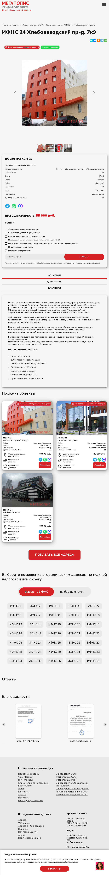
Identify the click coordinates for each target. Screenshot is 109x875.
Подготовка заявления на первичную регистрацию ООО (34, 240)
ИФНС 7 (35, 616)
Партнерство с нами (29, 841)
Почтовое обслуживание (19, 251)
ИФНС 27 (93, 645)
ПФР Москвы (25, 783)
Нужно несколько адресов (20, 247)
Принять (54, 868)
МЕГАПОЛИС (15, 3)
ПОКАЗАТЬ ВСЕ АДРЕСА (54, 555)
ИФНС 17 (93, 626)
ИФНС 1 (16, 607)
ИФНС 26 (74, 645)
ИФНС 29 (35, 655)
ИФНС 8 (54, 616)
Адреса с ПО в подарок (31, 829)
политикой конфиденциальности (88, 263)
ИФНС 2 (35, 607)
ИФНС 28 (15, 655)
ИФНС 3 (54, 607)
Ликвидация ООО (66, 777)
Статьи (22, 797)
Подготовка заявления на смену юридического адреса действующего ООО (43, 243)
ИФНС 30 (54, 655)
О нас (21, 791)
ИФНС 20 (54, 636)
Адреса (22, 823)
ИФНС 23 (15, 645)
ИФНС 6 (16, 616)
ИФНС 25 (54, 645)
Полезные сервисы (28, 777)
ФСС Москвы (25, 780)
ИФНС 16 (74, 626)
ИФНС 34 (15, 664)
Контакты (23, 794)
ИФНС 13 (15, 626)
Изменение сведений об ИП (72, 797)
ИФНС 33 (93, 655)
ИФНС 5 (93, 607)
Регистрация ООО (66, 780)
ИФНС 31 (74, 655)
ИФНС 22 (93, 636)
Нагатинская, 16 (27, 511)
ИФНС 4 (74, 607)
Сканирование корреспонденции (23, 229)
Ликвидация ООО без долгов (72, 791)
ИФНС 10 (93, 616)
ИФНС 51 (93, 664)
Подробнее (45, 465)
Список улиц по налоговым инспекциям (33, 788)
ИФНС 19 (35, 636)
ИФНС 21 (74, 636)
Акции (21, 838)
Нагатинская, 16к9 (82, 439)
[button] (2, 747)
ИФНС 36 (54, 664)
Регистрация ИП (65, 783)
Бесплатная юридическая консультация (26, 236)
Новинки (23, 832)
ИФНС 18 (15, 636)
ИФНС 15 (54, 626)
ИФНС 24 (35, 645)
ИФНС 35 (35, 664)
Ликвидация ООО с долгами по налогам (72, 788)
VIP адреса (24, 826)
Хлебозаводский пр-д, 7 (27, 439)
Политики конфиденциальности (30, 802)
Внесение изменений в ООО (72, 794)
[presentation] (4, 728)
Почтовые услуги (27, 835)
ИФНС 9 (74, 616)
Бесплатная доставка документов (24, 233)
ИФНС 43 (74, 664)
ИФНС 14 (35, 626)
